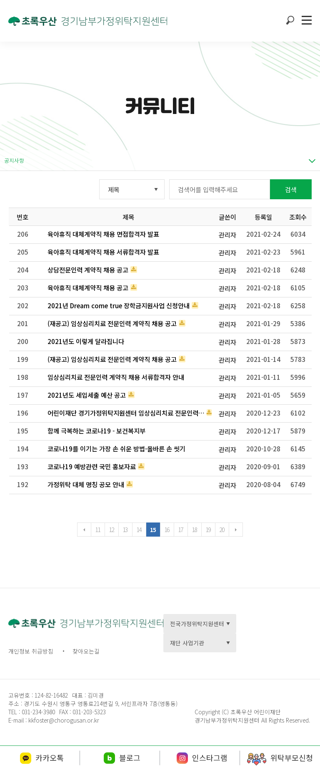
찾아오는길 (86, 651)
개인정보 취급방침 (30, 651)
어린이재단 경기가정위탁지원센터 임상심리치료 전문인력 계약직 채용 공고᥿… (126, 412)
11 (97, 529)
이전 (84, 529)
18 (194, 529)
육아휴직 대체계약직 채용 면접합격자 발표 (103, 233)
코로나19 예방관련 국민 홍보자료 (92, 466)
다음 (236, 529)
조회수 (298, 216)
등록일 (263, 216)
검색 (291, 189)
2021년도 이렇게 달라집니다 (86, 341)
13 (125, 529)
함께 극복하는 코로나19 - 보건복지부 (96, 430)
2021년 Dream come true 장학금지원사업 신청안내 (119, 305)
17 (180, 529)
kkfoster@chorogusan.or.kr (63, 720)
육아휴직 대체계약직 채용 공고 (88, 287)
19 (208, 529)
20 (222, 529)
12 (111, 529)
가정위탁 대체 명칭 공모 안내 (86, 484)
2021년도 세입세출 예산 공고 (87, 394)
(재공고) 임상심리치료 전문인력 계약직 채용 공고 (112, 323)
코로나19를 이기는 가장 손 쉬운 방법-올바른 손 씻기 (116, 448)
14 (139, 529)
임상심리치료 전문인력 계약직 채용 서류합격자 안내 (116, 376)
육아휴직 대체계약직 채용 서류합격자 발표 (103, 251)
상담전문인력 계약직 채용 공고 (88, 269)
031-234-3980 (37, 712)
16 (167, 529)
